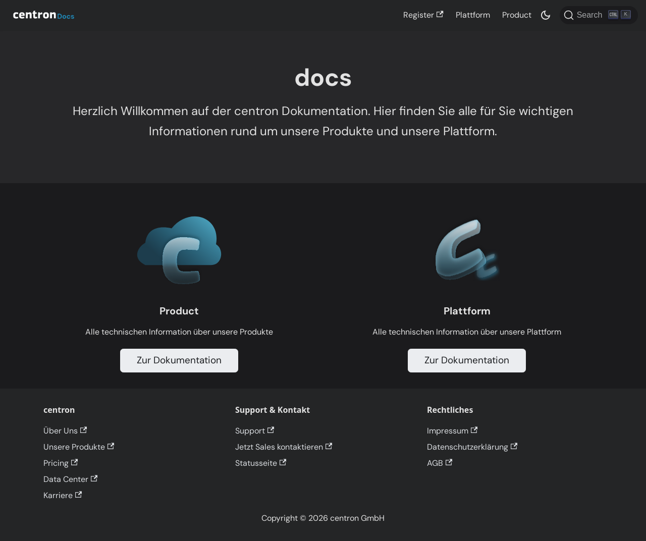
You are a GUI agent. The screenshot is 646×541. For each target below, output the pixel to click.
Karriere (62, 495)
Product (516, 15)
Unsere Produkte (78, 447)
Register (423, 15)
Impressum (452, 430)
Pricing (60, 463)
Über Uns (65, 430)
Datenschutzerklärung (472, 447)
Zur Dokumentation (179, 360)
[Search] (599, 15)
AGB (439, 463)
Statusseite (260, 463)
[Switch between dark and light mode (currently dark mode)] (545, 15)
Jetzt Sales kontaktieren (283, 447)
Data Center (70, 479)
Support (254, 430)
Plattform (473, 15)
